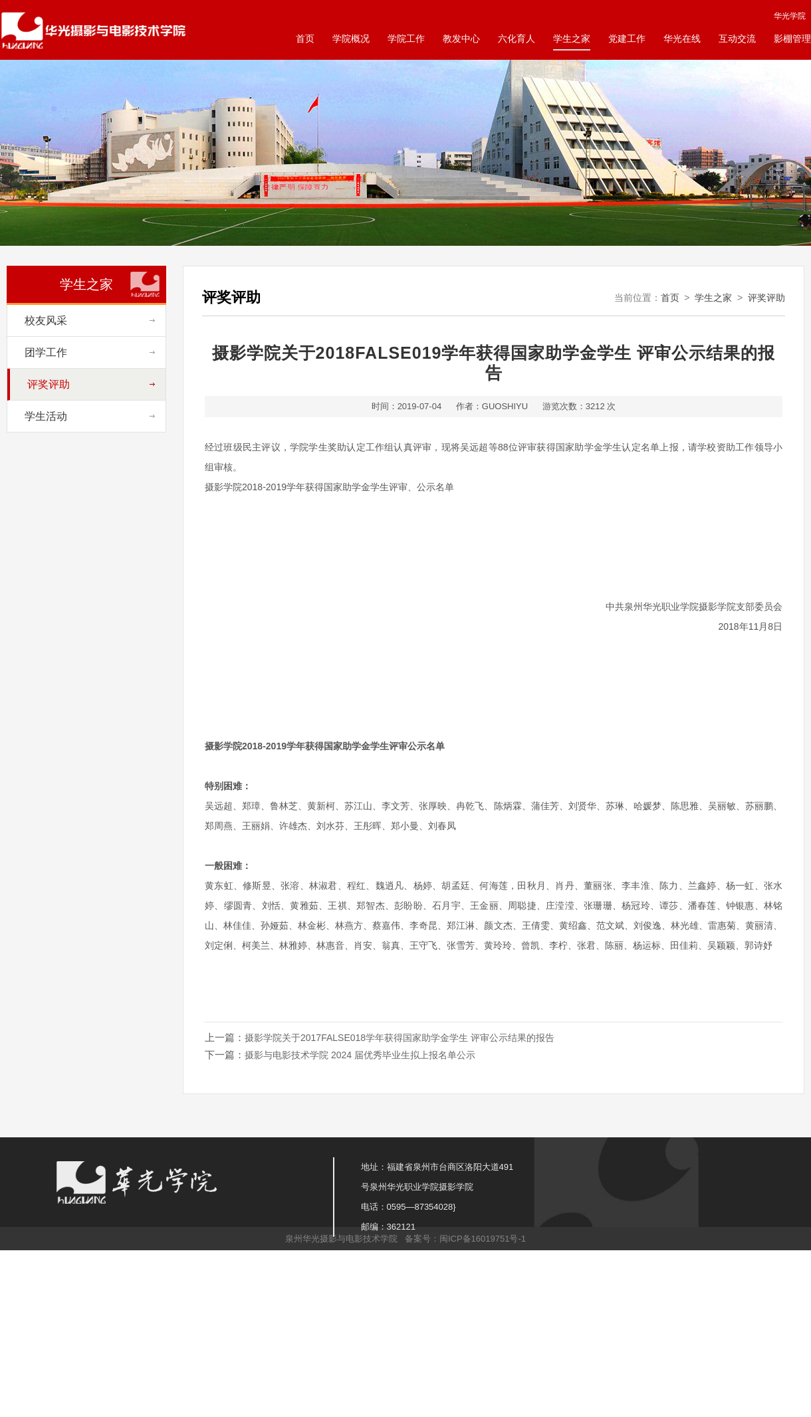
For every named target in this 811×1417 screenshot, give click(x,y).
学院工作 (406, 38)
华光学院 (790, 16)
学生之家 (571, 38)
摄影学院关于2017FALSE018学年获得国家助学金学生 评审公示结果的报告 (399, 1037)
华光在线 (682, 38)
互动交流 (737, 38)
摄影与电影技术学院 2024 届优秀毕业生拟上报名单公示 (360, 1055)
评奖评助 (766, 297)
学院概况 (351, 38)
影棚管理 (792, 38)
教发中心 (461, 38)
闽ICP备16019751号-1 (482, 1239)
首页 (305, 38)
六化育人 (516, 38)
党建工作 (626, 38)
